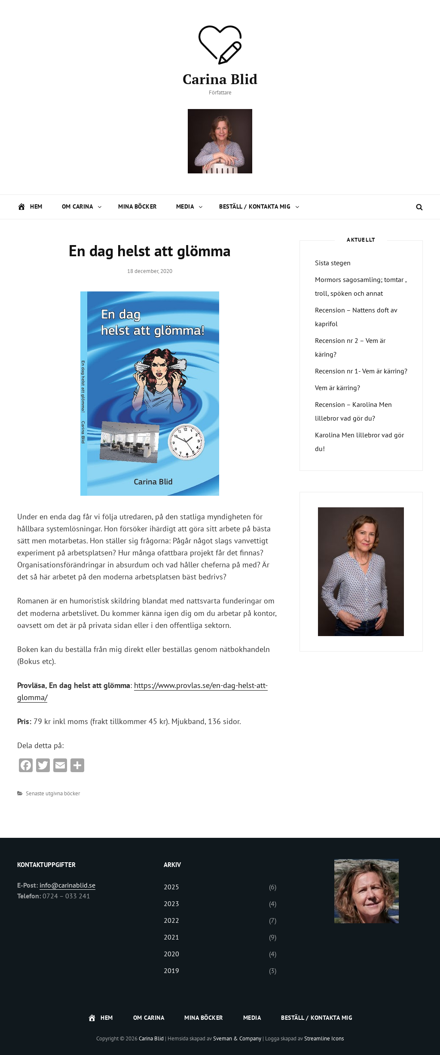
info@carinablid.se (67, 885)
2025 (171, 886)
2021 (171, 937)
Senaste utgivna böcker (53, 793)
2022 (171, 920)
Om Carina (82, 206)
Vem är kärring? (337, 387)
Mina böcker (137, 206)
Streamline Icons (324, 1038)
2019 (171, 970)
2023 (171, 903)
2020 (171, 953)
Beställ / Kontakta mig (259, 206)
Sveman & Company (237, 1038)
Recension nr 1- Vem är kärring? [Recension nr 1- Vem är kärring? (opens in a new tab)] (361, 371)
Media (190, 206)
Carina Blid (220, 79)
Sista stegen (333, 262)
